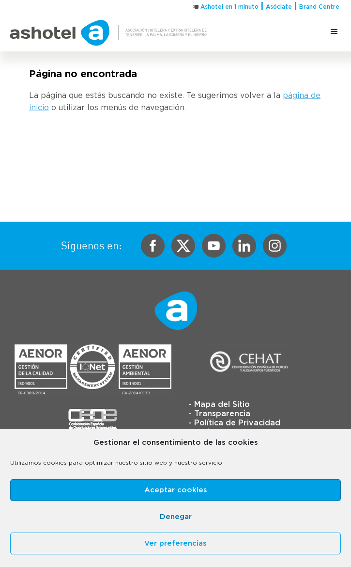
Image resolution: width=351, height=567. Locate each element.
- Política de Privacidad (234, 423)
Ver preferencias (175, 543)
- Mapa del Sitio (219, 404)
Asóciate (279, 7)
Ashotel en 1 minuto (229, 7)
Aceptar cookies (175, 490)
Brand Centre (319, 7)
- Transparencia (219, 414)
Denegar (176, 516)
